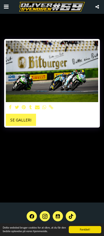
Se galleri (20, 120)
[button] (6, 6)
